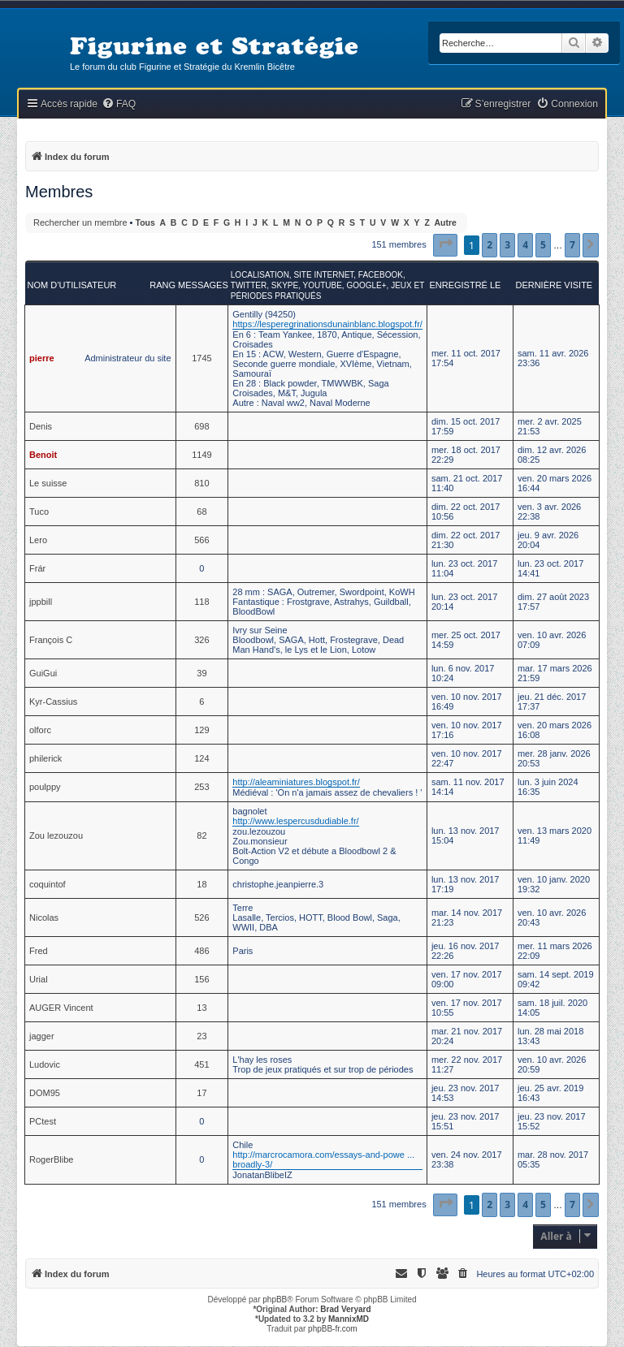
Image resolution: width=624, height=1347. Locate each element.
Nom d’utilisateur (72, 285)
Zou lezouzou (56, 835)
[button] (445, 245)
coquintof (47, 884)
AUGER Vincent (61, 1007)
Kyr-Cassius (53, 701)
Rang (163, 285)
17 (201, 1093)
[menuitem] (119, 104)
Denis (40, 426)
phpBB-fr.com (333, 1328)
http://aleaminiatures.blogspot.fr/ (296, 782)
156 (201, 979)
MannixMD (348, 1319)
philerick (45, 758)
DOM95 (44, 1093)
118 (201, 602)
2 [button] (489, 245)
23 (201, 1036)
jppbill (40, 602)
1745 (201, 358)
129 (201, 730)
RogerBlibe (51, 1159)
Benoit (43, 455)
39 (201, 673)
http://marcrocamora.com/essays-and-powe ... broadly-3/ (323, 1159)
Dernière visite (553, 285)
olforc (40, 730)
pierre (41, 358)
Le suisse (48, 483)
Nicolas (43, 917)
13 (201, 1007)
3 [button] (507, 245)
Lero (38, 540)
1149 (201, 455)
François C (50, 640)
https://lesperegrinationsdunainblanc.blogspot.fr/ (327, 324)
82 (201, 835)
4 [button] (525, 245)
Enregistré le (464, 285)
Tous (145, 222)
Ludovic (44, 1064)
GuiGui (43, 673)
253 (201, 787)
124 (201, 758)
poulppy (45, 787)
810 (201, 483)
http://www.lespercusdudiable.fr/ (295, 821)
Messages (203, 285)
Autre (446, 222)
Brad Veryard (345, 1309)
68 (201, 511)
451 (201, 1064)
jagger (41, 1036)
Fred (38, 951)
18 (201, 884)
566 (201, 540)
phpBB (274, 1299)
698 (201, 426)
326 (201, 640)
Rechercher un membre (80, 222)
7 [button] (572, 245)
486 (201, 951)
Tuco (39, 511)
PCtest (42, 1121)
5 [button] (543, 245)
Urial (38, 979)
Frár (37, 568)
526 (201, 917)
